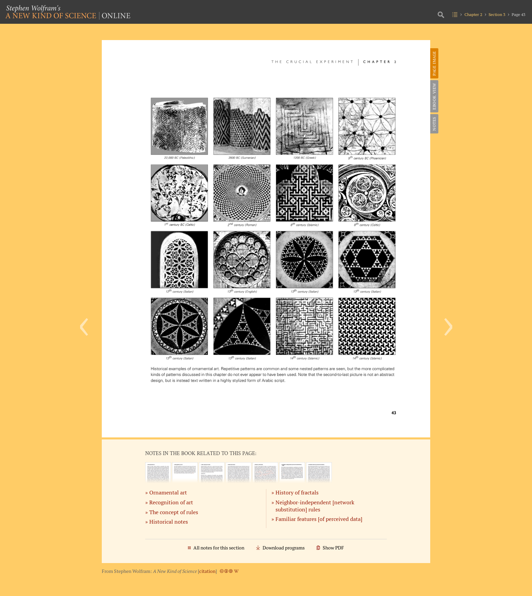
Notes (434, 124)
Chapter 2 (473, 14)
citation (207, 571)
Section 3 (497, 14)
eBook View (434, 96)
